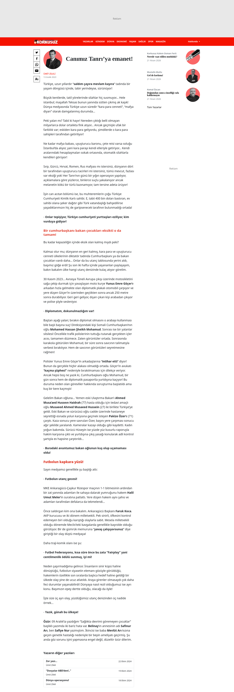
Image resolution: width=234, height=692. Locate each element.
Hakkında (193, 41)
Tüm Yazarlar (154, 107)
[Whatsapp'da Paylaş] (37, 64)
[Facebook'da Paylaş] (37, 59)
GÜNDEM (100, 41)
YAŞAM (132, 41)
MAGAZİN (161, 41)
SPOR (150, 41)
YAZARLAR (88, 41)
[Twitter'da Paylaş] (37, 53)
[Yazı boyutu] (37, 79)
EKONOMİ (122, 41)
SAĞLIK (142, 41)
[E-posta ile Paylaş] (37, 70)
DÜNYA (110, 41)
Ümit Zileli (49, 73)
